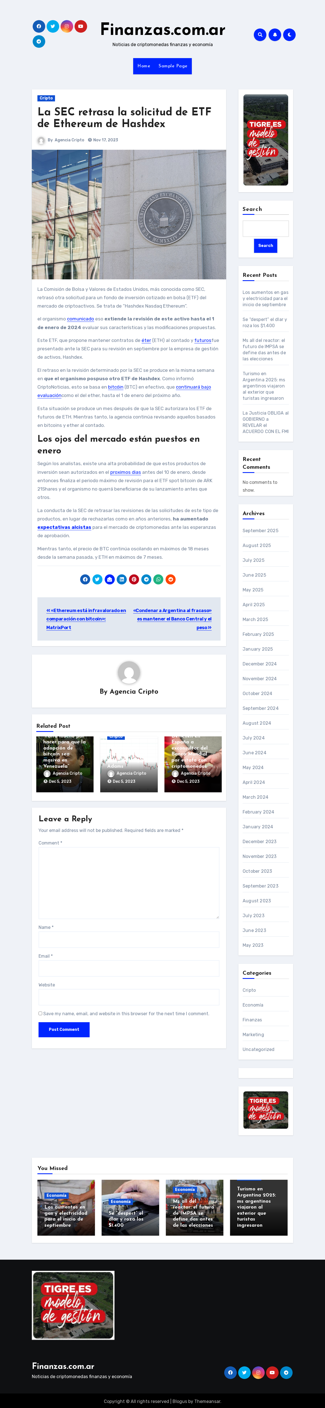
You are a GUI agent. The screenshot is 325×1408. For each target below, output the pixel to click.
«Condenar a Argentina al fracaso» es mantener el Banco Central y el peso (172, 619)
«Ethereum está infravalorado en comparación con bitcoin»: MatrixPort (86, 619)
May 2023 (253, 945)
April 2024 (254, 782)
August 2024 (257, 723)
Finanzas (252, 1020)
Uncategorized (259, 1049)
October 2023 (257, 871)
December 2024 (260, 664)
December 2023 (260, 842)
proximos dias (125, 472)
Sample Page (173, 66)
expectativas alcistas (64, 527)
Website (47, 983)
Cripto (46, 98)
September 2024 (261, 708)
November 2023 (260, 856)
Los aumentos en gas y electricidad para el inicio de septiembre (265, 298)
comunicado (80, 319)
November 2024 (260, 679)
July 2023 (253, 916)
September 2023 (260, 886)
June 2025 (254, 575)
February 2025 (258, 634)
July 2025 (253, 560)
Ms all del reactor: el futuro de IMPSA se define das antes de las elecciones (193, 1213)
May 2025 (253, 590)
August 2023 (257, 901)
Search (252, 209)
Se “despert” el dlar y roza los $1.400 (126, 1219)
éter (146, 340)
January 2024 (258, 827)
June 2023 (254, 930)
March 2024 (255, 797)
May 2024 (253, 767)
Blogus (180, 1399)
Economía (253, 1005)
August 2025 (257, 545)
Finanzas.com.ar (163, 30)
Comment (50, 841)
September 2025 (260, 531)
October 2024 (257, 693)
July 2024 (254, 738)
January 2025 (258, 649)
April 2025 (254, 605)
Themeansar (207, 1399)
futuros (202, 340)
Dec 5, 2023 (60, 781)
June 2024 (254, 753)
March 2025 (255, 619)
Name (46, 925)
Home (143, 66)
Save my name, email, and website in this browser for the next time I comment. (126, 1012)
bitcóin (115, 387)
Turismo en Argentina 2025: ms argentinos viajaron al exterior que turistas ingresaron (264, 386)
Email (46, 954)
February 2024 (258, 812)
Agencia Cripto (69, 140)
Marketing (253, 1035)
